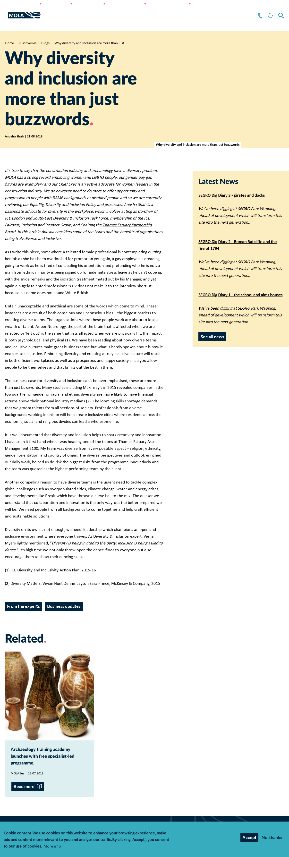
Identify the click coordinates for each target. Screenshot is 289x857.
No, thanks (272, 837)
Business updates (64, 595)
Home (9, 32)
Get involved (163, 10)
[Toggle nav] (6, 9)
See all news (212, 325)
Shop (266, 9)
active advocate (100, 173)
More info (52, 847)
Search (280, 10)
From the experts (23, 595)
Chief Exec (67, 173)
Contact (253, 10)
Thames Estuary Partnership (127, 214)
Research (101, 10)
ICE (8, 207)
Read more (24, 792)
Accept (249, 837)
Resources (195, 10)
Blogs (45, 32)
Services (75, 10)
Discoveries (130, 10)
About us (222, 10)
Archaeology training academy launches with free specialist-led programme (48, 754)
